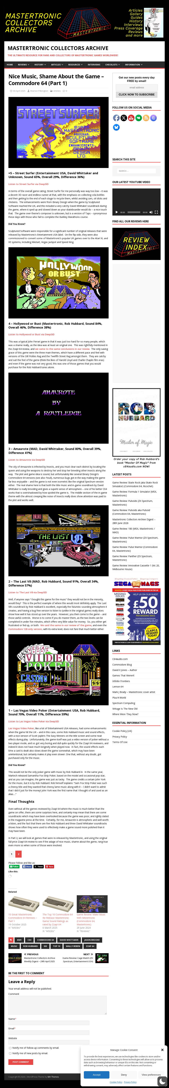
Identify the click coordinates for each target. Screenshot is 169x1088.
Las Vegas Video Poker (21, 728)
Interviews (94, 64)
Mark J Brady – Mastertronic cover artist (133, 692)
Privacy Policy (130, 1082)
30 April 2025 (19, 90)
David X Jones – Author (124, 670)
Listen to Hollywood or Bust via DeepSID (31, 334)
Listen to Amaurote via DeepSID (26, 459)
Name (11, 1018)
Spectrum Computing (123, 703)
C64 (29, 940)
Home (10, 64)
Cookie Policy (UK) (122, 731)
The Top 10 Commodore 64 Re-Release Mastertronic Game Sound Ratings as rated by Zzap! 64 (58, 919)
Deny (124, 1074)
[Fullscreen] (156, 212)
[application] (136, 202)
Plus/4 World (119, 697)
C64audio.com (120, 659)
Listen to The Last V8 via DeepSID (27, 592)
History (38, 64)
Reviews (22, 64)
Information (132, 64)
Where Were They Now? (125, 714)
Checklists (111, 64)
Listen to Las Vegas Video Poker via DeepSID (33, 721)
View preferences (151, 1074)
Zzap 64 (90, 946)
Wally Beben (73, 946)
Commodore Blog (122, 664)
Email (11, 1028)
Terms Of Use (119, 742)
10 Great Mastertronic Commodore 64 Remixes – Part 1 (22, 918)
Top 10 (56, 946)
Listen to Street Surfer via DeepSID (28, 184)
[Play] (116, 212)
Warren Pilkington (39, 90)
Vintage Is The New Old (124, 708)
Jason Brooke (92, 940)
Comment (13, 994)
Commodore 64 (45, 940)
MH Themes (53, 1076)
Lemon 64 (117, 686)
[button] (162, 1049)
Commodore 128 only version (25, 629)
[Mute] (151, 212)
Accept (97, 1074)
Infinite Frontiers (121, 681)
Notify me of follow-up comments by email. (35, 1047)
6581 (19, 940)
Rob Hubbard (30, 946)
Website (12, 1038)
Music (14, 946)
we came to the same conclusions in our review (62, 348)
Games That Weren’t (123, 675)
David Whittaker (69, 940)
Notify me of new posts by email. (30, 1053)
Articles (56, 64)
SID (45, 946)
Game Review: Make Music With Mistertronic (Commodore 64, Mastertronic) (91, 919)
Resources (74, 64)
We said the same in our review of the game (65, 625)
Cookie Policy (116, 1082)
